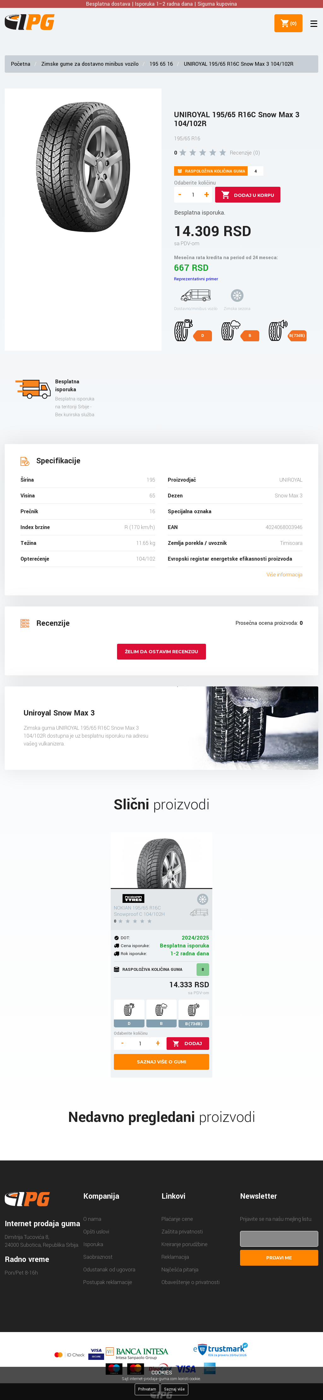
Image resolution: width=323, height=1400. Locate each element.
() (291, 23)
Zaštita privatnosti (182, 1231)
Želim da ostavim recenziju (161, 651)
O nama (92, 1219)
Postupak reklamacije (107, 1282)
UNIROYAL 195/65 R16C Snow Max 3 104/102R (238, 64)
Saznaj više (174, 1389)
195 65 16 (161, 64)
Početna (20, 64)
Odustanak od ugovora (109, 1269)
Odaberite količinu (195, 182)
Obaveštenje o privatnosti (191, 1282)
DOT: (125, 938)
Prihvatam (147, 1389)
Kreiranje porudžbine (185, 1244)
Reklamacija (175, 1257)
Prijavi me (279, 1258)
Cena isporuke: (135, 946)
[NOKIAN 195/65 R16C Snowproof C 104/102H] (161, 860)
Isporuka (93, 1244)
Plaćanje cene (177, 1219)
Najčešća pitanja (180, 1269)
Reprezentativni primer (196, 279)
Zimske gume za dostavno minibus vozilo (89, 64)
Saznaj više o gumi (161, 1062)
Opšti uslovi (96, 1231)
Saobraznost (98, 1257)
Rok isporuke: (134, 954)
